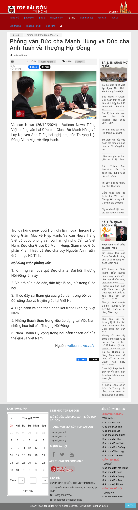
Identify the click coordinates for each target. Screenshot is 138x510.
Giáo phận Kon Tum (112, 480)
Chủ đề (33, 61)
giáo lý (42, 17)
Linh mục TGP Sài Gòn (64, 410)
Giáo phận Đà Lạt (111, 431)
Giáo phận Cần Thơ (112, 426)
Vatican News (20, 55)
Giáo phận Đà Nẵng (112, 472)
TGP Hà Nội (108, 492)
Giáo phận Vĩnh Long (113, 451)
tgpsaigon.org (59, 440)
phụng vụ (29, 17)
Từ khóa (68, 61)
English (113, 11)
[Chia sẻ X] (45, 67)
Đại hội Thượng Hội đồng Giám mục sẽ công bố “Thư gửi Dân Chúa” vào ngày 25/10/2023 (113, 359)
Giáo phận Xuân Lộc (112, 455)
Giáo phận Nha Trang (113, 476)
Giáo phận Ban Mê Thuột (115, 468)
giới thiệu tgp (86, 17)
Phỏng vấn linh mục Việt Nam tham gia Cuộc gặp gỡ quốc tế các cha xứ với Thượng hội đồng (113, 293)
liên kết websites (113, 409)
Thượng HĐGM (33, 26)
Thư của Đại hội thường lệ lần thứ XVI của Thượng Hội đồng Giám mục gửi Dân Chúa (113, 326)
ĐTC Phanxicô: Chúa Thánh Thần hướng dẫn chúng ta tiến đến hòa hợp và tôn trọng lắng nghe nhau (113, 276)
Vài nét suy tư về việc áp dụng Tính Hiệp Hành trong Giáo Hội (113, 88)
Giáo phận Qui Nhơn (112, 484)
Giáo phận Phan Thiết (113, 443)
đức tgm (50, 26)
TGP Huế (106, 463)
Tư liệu (15, 35)
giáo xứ (102, 17)
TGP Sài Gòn (108, 418)
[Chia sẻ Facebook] (33, 67)
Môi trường (15, 26)
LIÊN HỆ (55, 477)
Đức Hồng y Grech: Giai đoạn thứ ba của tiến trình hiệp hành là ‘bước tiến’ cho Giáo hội (113, 103)
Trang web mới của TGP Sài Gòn (71, 426)
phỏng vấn (80, 62)
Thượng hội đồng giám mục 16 (41, 35)
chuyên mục (56, 17)
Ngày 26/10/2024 (16, 67)
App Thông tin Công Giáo (66, 461)
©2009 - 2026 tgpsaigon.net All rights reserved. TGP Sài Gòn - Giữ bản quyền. (69, 506)
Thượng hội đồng (47, 62)
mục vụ (114, 17)
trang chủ (14, 17)
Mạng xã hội (58, 446)
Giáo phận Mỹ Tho (111, 439)
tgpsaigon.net (59, 432)
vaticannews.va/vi (81, 346)
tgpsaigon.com (59, 436)
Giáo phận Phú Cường (113, 447)
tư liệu (71, 17)
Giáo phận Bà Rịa (111, 422)
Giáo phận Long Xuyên (113, 435)
